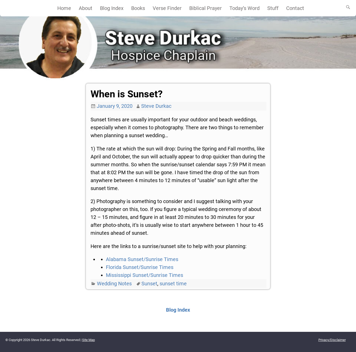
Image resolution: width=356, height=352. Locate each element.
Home (64, 8)
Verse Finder (167, 8)
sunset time (173, 283)
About (85, 8)
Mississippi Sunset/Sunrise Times (144, 275)
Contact (295, 8)
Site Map (88, 340)
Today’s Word (244, 8)
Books (138, 8)
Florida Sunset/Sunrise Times (139, 267)
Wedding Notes (114, 283)
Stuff (273, 8)
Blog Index (112, 8)
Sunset (149, 283)
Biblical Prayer (205, 8)
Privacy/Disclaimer (332, 340)
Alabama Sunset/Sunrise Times (142, 259)
